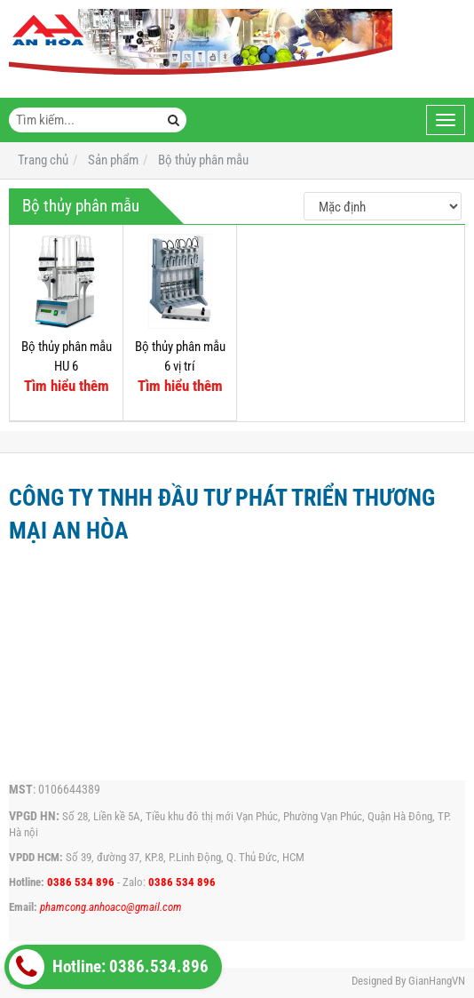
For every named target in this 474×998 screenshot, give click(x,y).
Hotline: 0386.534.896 (109, 967)
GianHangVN (436, 980)
